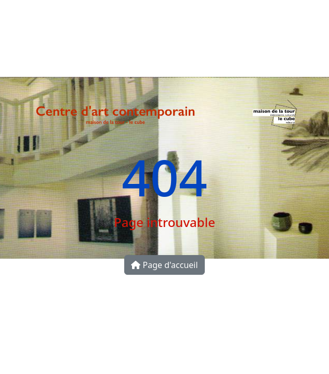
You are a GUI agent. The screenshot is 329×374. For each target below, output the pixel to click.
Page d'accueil (164, 265)
